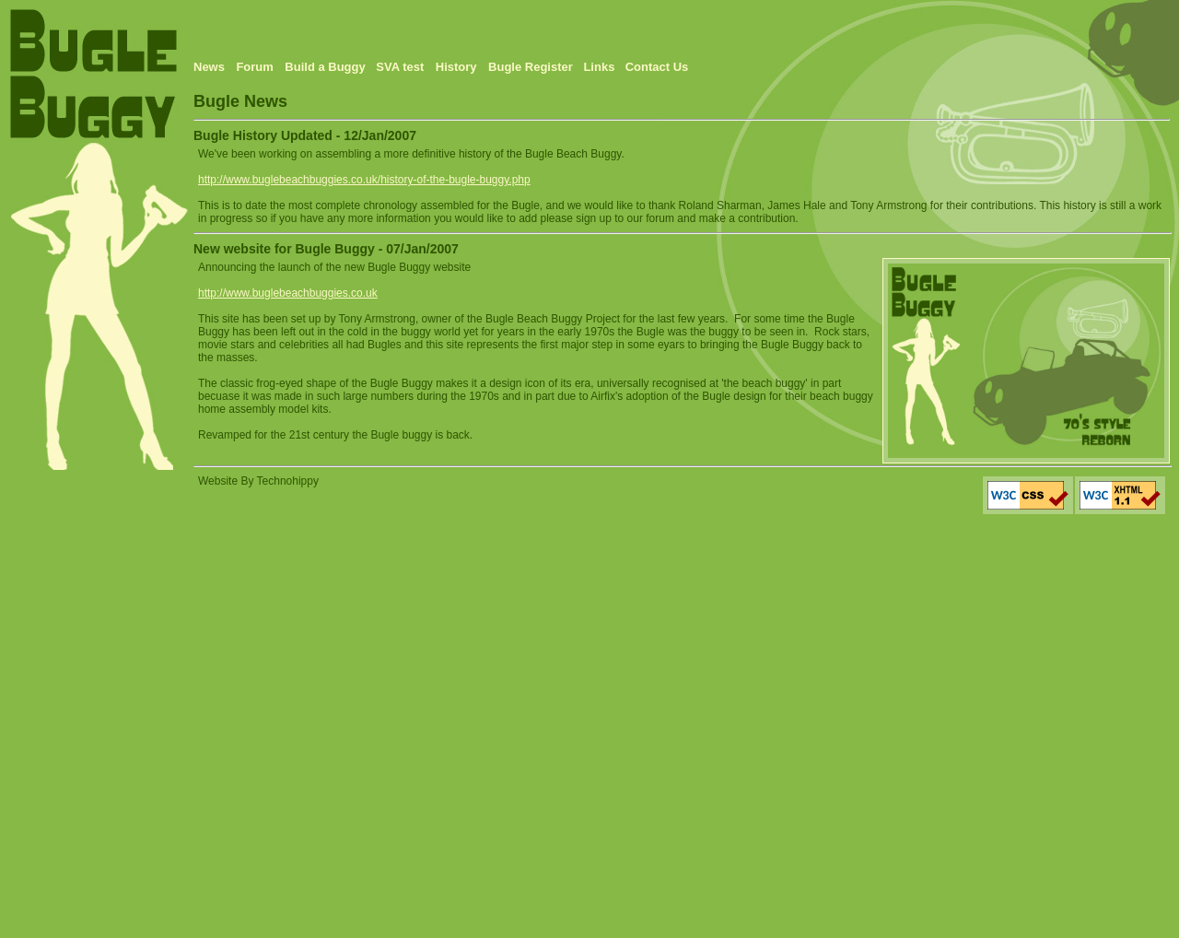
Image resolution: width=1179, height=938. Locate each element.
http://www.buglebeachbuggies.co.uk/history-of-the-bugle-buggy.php (364, 179)
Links (598, 67)
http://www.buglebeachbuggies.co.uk (288, 293)
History (456, 67)
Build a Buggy (326, 67)
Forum (254, 67)
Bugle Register (532, 67)
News (209, 67)
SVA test (400, 67)
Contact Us (657, 67)
